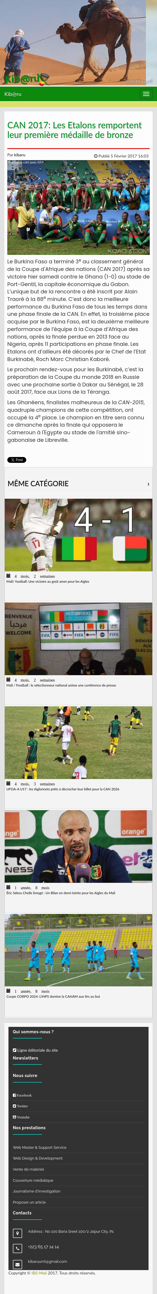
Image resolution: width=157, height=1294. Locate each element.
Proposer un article (29, 1202)
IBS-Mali (39, 1272)
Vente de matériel (28, 1169)
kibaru (19, 154)
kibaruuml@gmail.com (47, 1261)
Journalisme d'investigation (36, 1191)
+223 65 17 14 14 (43, 1246)
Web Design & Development (37, 1158)
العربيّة (147, 80)
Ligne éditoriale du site (35, 1050)
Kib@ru (12, 94)
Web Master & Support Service (40, 1147)
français (133, 80)
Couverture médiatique (33, 1180)
